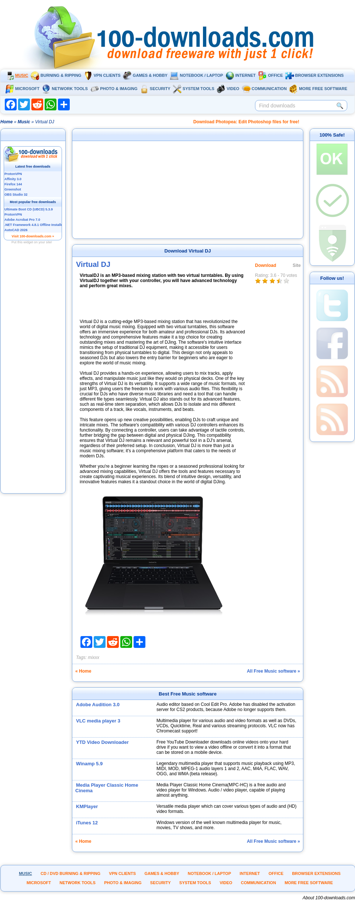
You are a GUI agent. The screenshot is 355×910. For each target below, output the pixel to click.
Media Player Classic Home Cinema (106, 787)
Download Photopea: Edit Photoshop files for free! (246, 121)
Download (265, 265)
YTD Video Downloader (102, 742)
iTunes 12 (87, 822)
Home (6, 121)
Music (16, 75)
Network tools (65, 88)
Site (297, 265)
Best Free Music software (188, 694)
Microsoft (22, 88)
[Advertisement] (33, 381)
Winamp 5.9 (89, 763)
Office (270, 75)
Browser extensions (314, 75)
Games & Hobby (145, 75)
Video (228, 88)
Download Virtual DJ (187, 251)
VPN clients (102, 75)
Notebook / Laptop (196, 75)
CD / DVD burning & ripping (70, 873)
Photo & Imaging (113, 88)
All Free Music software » (273, 671)
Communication (264, 88)
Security (155, 88)
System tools (193, 88)
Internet (240, 75)
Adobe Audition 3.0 (98, 704)
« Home (83, 671)
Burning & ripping (56, 75)
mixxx (93, 657)
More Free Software (318, 88)
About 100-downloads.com (329, 897)
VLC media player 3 (98, 721)
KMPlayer (87, 806)
